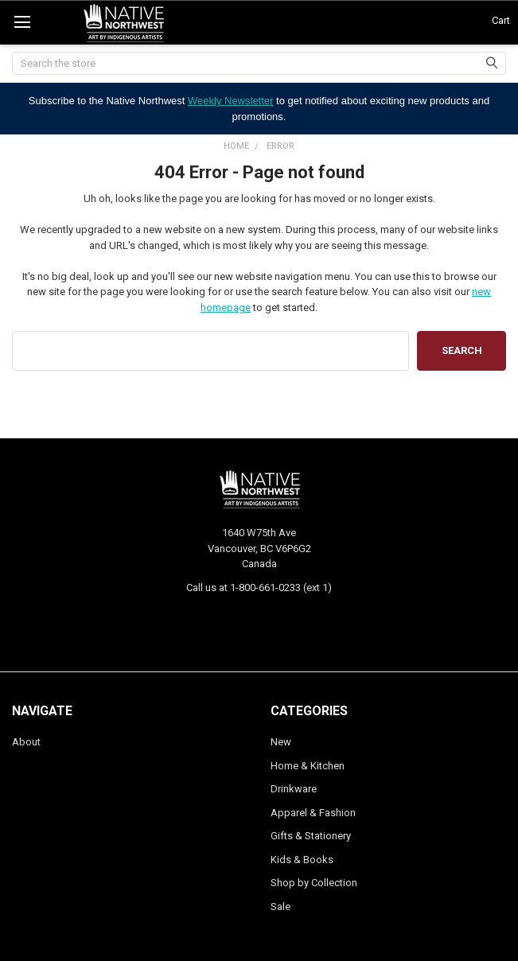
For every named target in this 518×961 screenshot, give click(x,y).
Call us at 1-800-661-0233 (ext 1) (259, 587)
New (281, 742)
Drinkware (294, 789)
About (26, 742)
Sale (280, 906)
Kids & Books (302, 860)
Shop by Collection (314, 883)
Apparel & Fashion (313, 813)
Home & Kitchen (308, 766)
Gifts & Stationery (311, 836)
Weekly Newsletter (230, 101)
